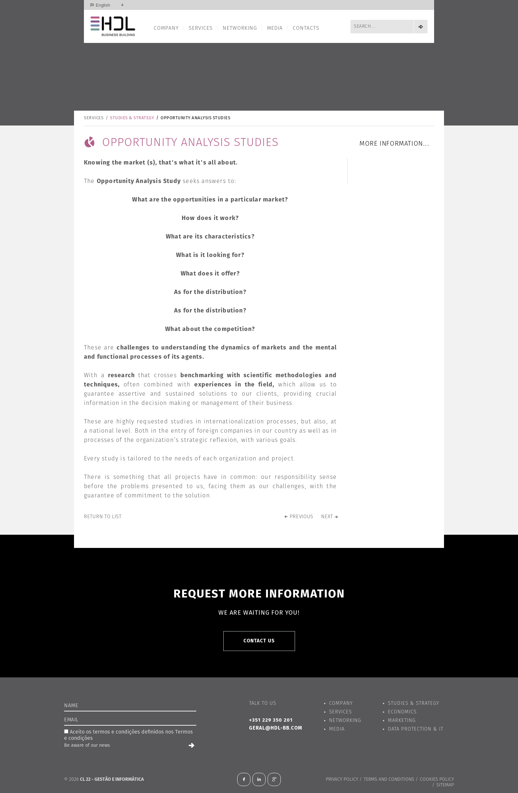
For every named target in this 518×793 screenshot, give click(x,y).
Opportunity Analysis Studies (195, 118)
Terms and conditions (389, 779)
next (327, 516)
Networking (240, 28)
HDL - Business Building (113, 26)
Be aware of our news (87, 745)
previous (302, 516)
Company (166, 28)
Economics (402, 711)
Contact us (259, 640)
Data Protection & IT (415, 729)
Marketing (402, 720)
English (103, 5)
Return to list (103, 516)
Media (275, 28)
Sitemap (445, 785)
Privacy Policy (342, 779)
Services (201, 28)
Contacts (306, 28)
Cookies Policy (437, 779)
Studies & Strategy (132, 118)
